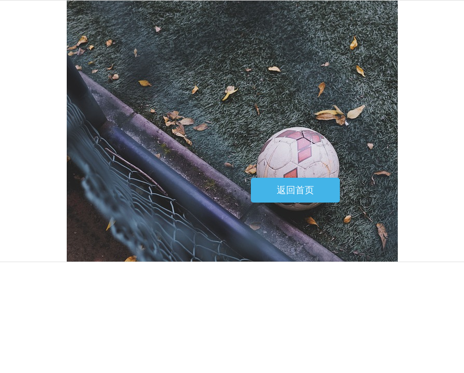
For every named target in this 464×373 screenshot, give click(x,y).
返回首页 (295, 190)
